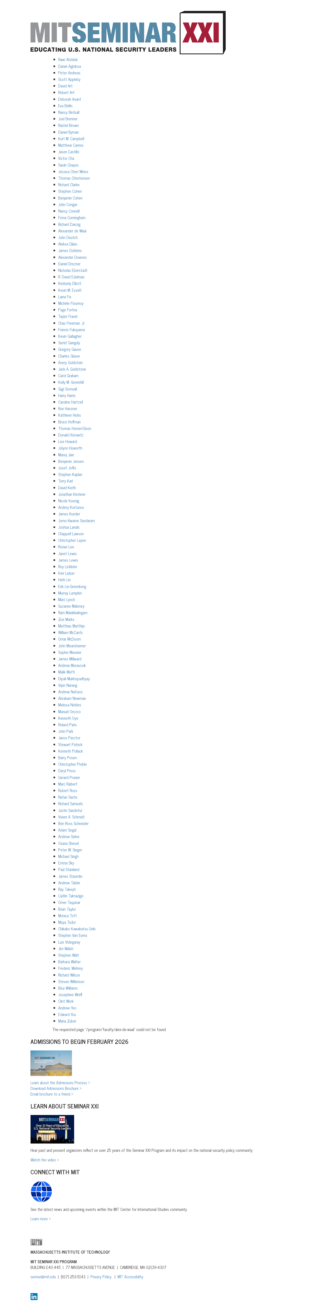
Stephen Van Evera (72, 935)
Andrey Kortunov (71, 507)
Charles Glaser (69, 356)
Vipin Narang (67, 685)
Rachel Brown (68, 125)
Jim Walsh (65, 948)
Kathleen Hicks (69, 415)
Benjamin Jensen (71, 461)
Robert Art (66, 92)
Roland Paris (67, 724)
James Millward (69, 658)
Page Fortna (67, 309)
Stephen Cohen (70, 191)
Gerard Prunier (69, 777)
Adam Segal (67, 830)
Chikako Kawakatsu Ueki (77, 928)
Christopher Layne (72, 540)
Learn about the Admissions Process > (60, 1082)
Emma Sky (66, 862)
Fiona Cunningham (71, 217)
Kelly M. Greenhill (71, 382)
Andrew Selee (68, 836)
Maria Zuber (67, 1021)
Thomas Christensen (74, 178)
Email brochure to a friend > (52, 1094)
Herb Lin (64, 579)
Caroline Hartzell (70, 402)
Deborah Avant (69, 99)
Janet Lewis (67, 553)
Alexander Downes (72, 257)
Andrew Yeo (67, 1007)
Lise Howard (67, 441)
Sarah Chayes (68, 165)
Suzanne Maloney (71, 606)
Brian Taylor (67, 909)
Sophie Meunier (69, 652)
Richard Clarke (69, 184)
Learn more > (41, 1218)
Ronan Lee (66, 546)
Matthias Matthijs (71, 625)
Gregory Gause (69, 349)
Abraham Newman (72, 698)
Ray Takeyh (67, 889)
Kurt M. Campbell (71, 138)
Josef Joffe (67, 467)
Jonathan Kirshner (71, 494)
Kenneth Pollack (70, 751)
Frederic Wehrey (70, 968)
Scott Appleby (69, 79)
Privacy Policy (100, 1276)
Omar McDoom (69, 639)
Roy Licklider (67, 566)
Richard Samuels (70, 803)
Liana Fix (64, 296)
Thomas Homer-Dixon (74, 428)
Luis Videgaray (69, 942)
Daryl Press (67, 770)
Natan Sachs (67, 797)
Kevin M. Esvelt (70, 290)
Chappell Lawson (71, 533)
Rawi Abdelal (67, 59)
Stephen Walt (68, 955)
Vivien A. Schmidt (71, 816)
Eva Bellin (65, 105)
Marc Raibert (67, 784)
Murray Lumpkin (70, 593)
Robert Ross (67, 790)
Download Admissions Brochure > (56, 1088)
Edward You (67, 1014)
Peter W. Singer (70, 849)
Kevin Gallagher (70, 336)
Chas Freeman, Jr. (71, 323)
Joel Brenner (67, 118)
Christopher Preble (72, 764)
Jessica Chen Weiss (73, 171)
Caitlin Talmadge (70, 895)
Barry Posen (67, 757)
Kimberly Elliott (69, 283)
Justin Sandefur (70, 810)
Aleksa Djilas (67, 243)
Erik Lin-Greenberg (72, 586)
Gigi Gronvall (67, 388)
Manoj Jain (66, 454)
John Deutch (68, 237)
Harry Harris (67, 395)
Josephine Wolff (70, 994)
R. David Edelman (71, 276)
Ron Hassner (67, 408)
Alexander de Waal (72, 230)
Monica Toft (67, 915)
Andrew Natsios (70, 691)
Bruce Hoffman (69, 421)
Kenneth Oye (68, 718)
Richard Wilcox (69, 975)
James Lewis (68, 560)
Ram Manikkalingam (72, 612)
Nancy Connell (69, 211)
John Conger (67, 204)
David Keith (67, 487)
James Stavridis (70, 876)
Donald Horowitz (71, 434)
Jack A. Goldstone (72, 369)
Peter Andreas (69, 72)
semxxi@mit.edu (43, 1276)
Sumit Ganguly (69, 342)
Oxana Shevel (68, 843)
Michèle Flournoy (71, 303)
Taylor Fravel (67, 316)
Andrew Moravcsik (72, 665)
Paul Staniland (68, 869)
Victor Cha (66, 158)
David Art (65, 85)
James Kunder (69, 513)
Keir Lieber (66, 573)
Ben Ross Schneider (73, 823)
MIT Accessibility (130, 1276)
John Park (65, 731)
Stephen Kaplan (70, 474)
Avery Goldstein (70, 362)
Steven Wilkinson (71, 981)
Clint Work (66, 1001)
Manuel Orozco (69, 711)
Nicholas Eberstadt (72, 270)
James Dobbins (70, 250)
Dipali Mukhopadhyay (74, 678)
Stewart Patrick (70, 744)
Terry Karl (65, 480)
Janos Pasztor (69, 737)
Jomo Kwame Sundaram (76, 520)
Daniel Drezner (69, 263)
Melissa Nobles (69, 704)
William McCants (70, 632)
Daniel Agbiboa (69, 66)
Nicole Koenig (68, 500)
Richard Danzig (69, 224)
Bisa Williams (68, 988)
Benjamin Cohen (70, 197)
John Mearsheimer (72, 645)
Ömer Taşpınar (69, 902)
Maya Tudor (67, 922)
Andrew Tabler (69, 882)
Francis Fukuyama (71, 329)
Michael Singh (68, 856)
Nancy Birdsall (68, 112)
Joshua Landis (69, 527)
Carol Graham (68, 375)
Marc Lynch (66, 599)
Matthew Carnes (71, 145)
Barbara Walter (69, 961)
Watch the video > (45, 1159)
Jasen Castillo (68, 151)
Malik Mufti (66, 671)
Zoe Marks (66, 619)
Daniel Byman (68, 132)
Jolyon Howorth (70, 448)
